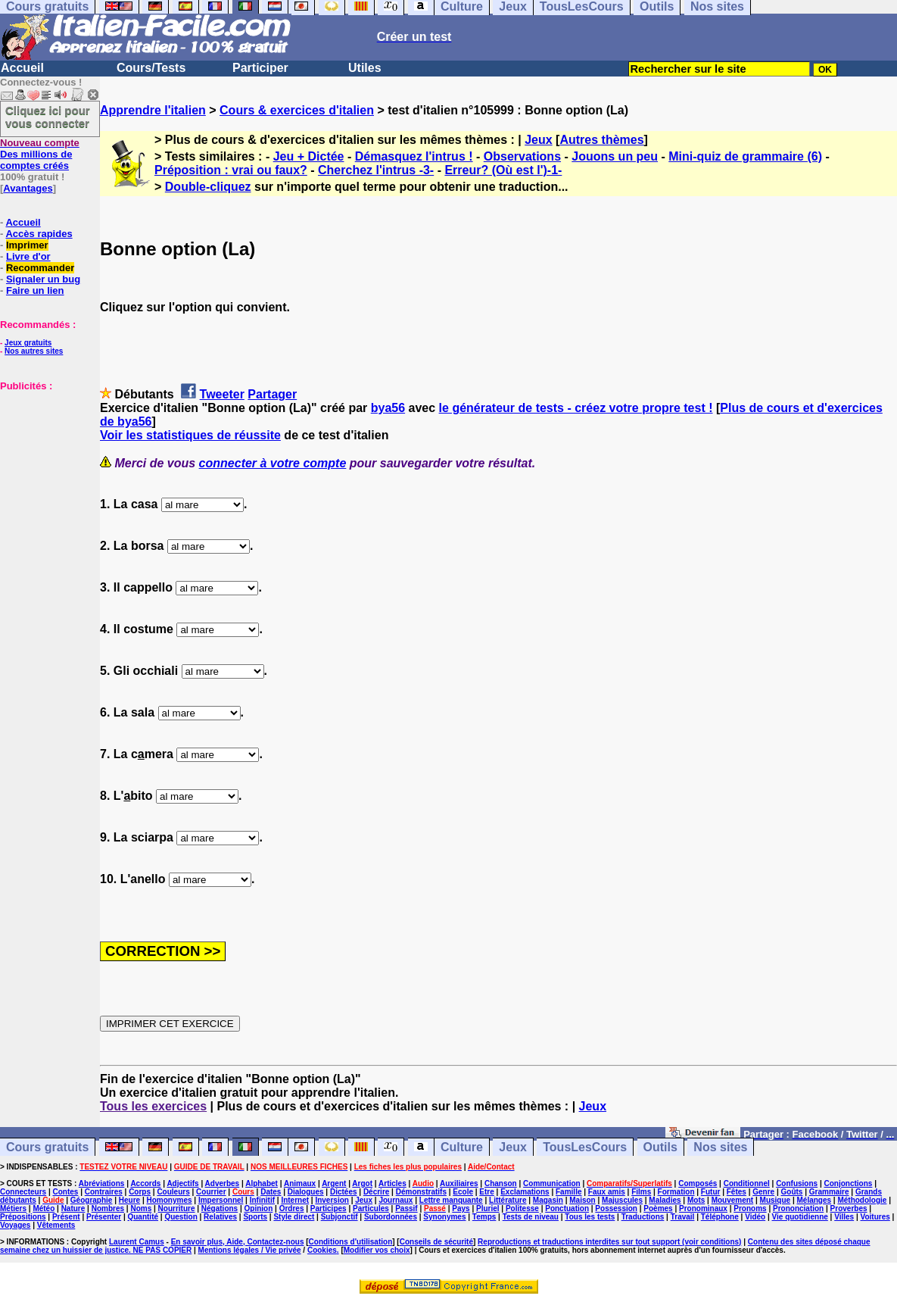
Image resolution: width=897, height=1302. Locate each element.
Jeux (538, 139)
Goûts (792, 1192)
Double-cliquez (208, 186)
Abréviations (102, 1183)
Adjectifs (182, 1183)
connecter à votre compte (273, 463)
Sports (255, 1217)
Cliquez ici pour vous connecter (47, 117)
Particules (371, 1208)
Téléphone (720, 1217)
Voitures (875, 1217)
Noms (140, 1208)
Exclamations (524, 1192)
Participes (328, 1208)
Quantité (142, 1217)
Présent (66, 1217)
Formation (676, 1192)
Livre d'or (28, 256)
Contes (65, 1192)
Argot (362, 1183)
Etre (486, 1192)
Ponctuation (567, 1208)
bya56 (388, 407)
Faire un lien (35, 290)
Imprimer (27, 245)
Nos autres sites (34, 351)
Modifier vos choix (377, 1250)
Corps (140, 1192)
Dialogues (306, 1192)
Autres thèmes (601, 139)
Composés (697, 1183)
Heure (129, 1200)
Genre (763, 1192)
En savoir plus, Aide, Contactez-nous (237, 1242)
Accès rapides (38, 233)
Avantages (27, 188)
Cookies (322, 1250)
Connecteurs (23, 1192)
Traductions (643, 1217)
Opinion (258, 1208)
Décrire (376, 1192)
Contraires (104, 1192)
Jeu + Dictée (308, 156)
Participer (260, 67)
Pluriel (488, 1208)
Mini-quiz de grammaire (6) (745, 156)
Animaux (300, 1183)
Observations (522, 156)
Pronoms (749, 1208)
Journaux (395, 1200)
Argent (334, 1183)
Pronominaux (703, 1208)
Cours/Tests (151, 67)
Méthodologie (861, 1200)
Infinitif (262, 1200)
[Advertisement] (45, 467)
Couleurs (173, 1192)
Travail (683, 1217)
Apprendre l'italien (153, 110)
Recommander (40, 267)
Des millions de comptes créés (39, 154)
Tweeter (222, 394)
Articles (392, 1183)
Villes (844, 1217)
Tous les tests (590, 1217)
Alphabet (261, 1183)
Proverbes (848, 1208)
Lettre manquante (451, 1200)
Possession (616, 1208)
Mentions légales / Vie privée (249, 1250)
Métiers (13, 1208)
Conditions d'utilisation (351, 1242)
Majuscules (622, 1200)
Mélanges (813, 1200)
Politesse (522, 1208)
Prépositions (23, 1217)
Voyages (15, 1225)
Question (180, 1217)
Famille (568, 1192)
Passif (406, 1208)
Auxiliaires (459, 1183)
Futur (711, 1192)
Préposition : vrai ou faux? (230, 170)
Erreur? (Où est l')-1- (503, 170)
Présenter (103, 1217)
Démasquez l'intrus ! (414, 156)
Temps (484, 1217)
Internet (295, 1200)
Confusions (797, 1183)
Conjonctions (848, 1183)
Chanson (500, 1183)
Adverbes (222, 1183)
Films (641, 1192)
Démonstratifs (421, 1192)
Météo (44, 1208)
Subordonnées (390, 1217)
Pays (460, 1208)
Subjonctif (339, 1217)
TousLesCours (585, 1147)
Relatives (220, 1217)
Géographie (91, 1200)
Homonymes (169, 1200)
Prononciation (798, 1208)
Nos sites (720, 1147)
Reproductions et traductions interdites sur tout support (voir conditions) (609, 1242)
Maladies (665, 1200)
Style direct (293, 1217)
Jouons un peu (615, 156)
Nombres (108, 1208)
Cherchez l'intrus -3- (376, 170)
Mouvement (733, 1200)
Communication (552, 1183)
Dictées (343, 1192)
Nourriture (176, 1208)
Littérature (507, 1200)
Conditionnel (747, 1183)
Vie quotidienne (800, 1217)
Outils (660, 1147)
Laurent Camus (136, 1242)
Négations (219, 1208)
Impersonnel (220, 1200)
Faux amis (606, 1192)
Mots (696, 1200)
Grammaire (829, 1192)
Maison (582, 1200)
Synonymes (444, 1217)
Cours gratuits (47, 1147)
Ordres (291, 1208)
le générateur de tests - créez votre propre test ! (576, 407)
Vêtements (56, 1225)
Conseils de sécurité (436, 1242)
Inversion (331, 1200)
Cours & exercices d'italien (297, 110)
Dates (270, 1192)
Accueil (22, 67)
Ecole (463, 1192)
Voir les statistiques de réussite (190, 435)
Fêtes (736, 1192)
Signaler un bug (43, 279)
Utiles (365, 67)
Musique (775, 1200)
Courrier (211, 1192)
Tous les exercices (153, 1106)
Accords (145, 1183)
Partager (272, 394)
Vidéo (755, 1217)
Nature (73, 1208)
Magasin (548, 1200)
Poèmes (657, 1208)
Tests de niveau (531, 1217)
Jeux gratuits (28, 343)
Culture (462, 1147)
